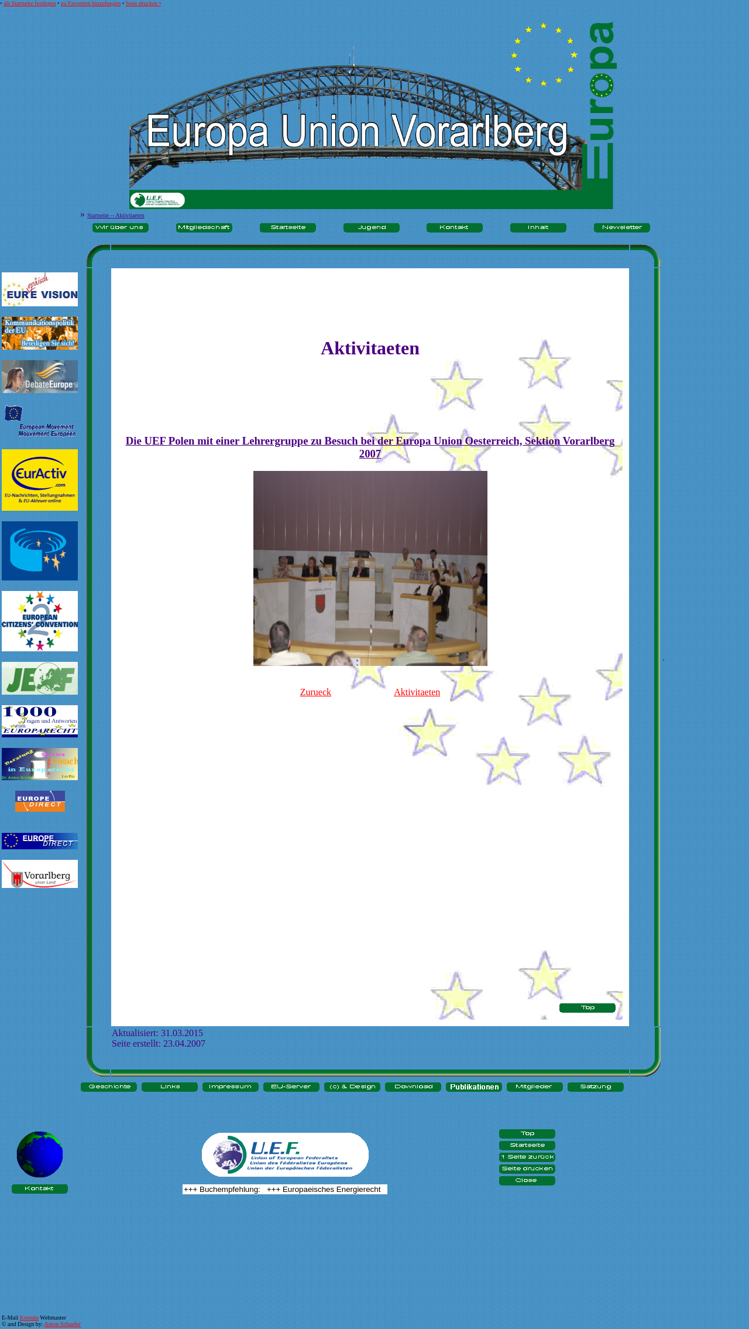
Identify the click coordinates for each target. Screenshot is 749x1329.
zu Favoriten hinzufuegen (91, 3)
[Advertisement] (40, 935)
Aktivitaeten (417, 692)
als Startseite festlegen (30, 3)
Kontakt (29, 1317)
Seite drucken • (144, 3)
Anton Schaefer (62, 1324)
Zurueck (315, 692)
